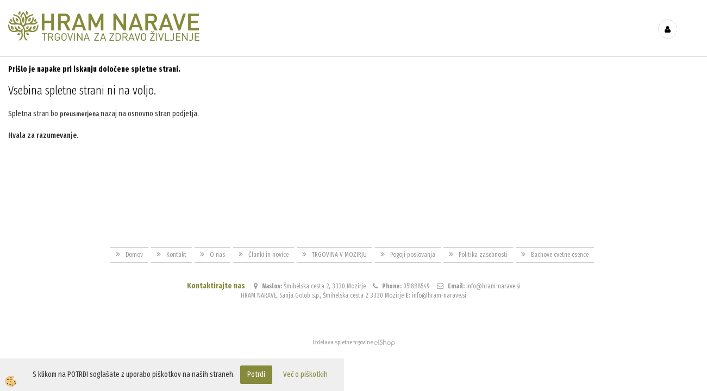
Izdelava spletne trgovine (342, 342)
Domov (134, 254)
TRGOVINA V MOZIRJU (339, 254)
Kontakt (176, 254)
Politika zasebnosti (483, 254)
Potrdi (256, 374)
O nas (217, 254)
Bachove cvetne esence (560, 254)
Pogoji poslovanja (412, 254)
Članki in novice (268, 254)
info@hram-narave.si (493, 286)
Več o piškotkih (305, 374)
